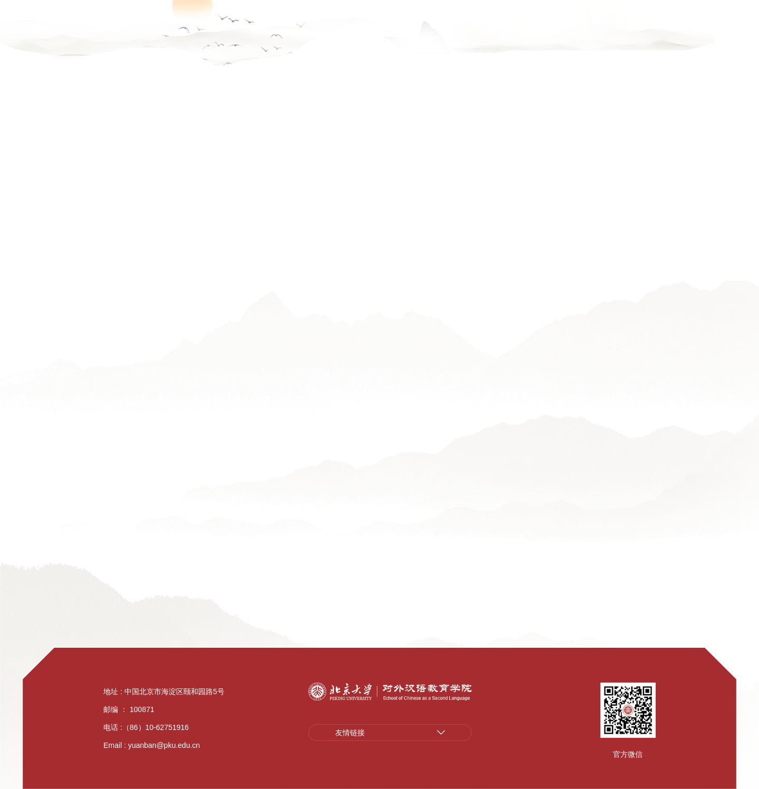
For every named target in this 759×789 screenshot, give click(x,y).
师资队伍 (162, 218)
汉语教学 (440, 43)
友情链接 (350, 732)
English (711, 9)
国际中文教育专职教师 (134, 510)
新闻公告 (342, 43)
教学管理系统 (159, 9)
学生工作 (538, 43)
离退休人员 (111, 551)
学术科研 (391, 43)
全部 (273, 384)
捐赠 (723, 43)
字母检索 (613, 240)
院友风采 (684, 43)
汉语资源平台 (652, 9)
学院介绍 (293, 43)
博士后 (101, 470)
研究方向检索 (115, 348)
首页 (484, 240)
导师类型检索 (115, 389)
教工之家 (587, 43)
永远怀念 (106, 592)
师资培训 (635, 43)
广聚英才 (41, 9)
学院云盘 (96, 9)
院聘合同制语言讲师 (130, 429)
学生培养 (489, 43)
